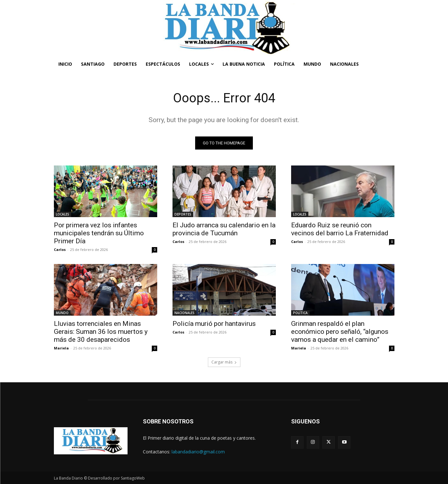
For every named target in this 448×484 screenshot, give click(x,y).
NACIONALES (184, 313)
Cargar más (224, 362)
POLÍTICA (300, 313)
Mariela (61, 348)
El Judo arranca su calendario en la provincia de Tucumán (224, 229)
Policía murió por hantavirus (214, 323)
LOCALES (62, 214)
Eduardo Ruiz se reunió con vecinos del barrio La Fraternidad (339, 229)
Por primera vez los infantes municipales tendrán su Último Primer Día (99, 233)
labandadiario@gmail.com (198, 452)
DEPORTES (182, 214)
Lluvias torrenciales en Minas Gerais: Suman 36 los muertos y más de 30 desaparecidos (101, 331)
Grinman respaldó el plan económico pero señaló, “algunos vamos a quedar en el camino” (339, 331)
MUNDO (62, 313)
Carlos (60, 249)
